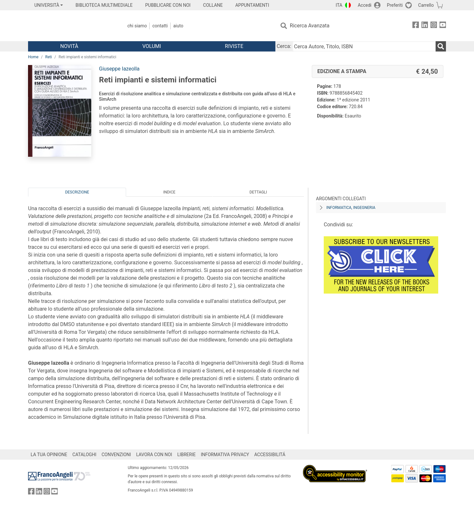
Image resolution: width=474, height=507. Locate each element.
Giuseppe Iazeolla (119, 69)
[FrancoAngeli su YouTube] (442, 26)
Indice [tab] (169, 192)
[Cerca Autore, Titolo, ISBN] (364, 46)
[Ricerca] (441, 46)
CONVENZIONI (116, 454)
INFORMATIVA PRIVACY (225, 454)
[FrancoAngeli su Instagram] (433, 26)
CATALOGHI (84, 454)
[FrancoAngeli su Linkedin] (424, 26)
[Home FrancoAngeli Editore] (71, 25)
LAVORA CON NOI (154, 454)
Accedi (364, 5)
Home (33, 57)
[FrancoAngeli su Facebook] (415, 26)
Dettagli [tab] (258, 192)
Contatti (160, 25)
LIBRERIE (186, 454)
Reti (48, 57)
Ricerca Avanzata (310, 26)
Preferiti (395, 5)
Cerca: (284, 46)
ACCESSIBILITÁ (269, 454)
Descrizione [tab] (77, 192)
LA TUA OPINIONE (49, 454)
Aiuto (178, 25)
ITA (339, 5)
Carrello (426, 5)
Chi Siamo (137, 25)
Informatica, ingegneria (350, 207)
